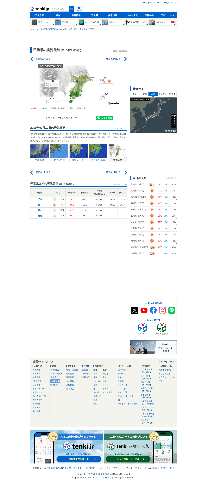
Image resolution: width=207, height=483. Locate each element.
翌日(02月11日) (113, 59)
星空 (95, 385)
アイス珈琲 (107, 392)
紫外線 (96, 392)
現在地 (79, 10)
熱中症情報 (149, 396)
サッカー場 (123, 385)
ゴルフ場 (122, 388)
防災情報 (76, 15)
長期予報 (36, 385)
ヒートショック (149, 408)
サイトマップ (163, 3)
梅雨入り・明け (149, 389)
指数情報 (112, 15)
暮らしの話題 (164, 373)
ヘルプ (174, 3)
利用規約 (90, 468)
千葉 (40, 199)
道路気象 (36, 407)
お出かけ (97, 381)
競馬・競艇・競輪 (125, 396)
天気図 (94, 15)
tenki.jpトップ (148, 3)
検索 (71, 9)
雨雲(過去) (55, 370)
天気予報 (39, 15)
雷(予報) (36, 404)
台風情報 (70, 385)
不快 (105, 377)
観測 (58, 15)
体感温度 (97, 396)
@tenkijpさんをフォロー (65, 117)
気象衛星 (86, 373)
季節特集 (149, 15)
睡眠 (95, 404)
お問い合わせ (167, 468)
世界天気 (36, 373)
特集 (161, 381)
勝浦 (40, 216)
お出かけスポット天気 (127, 404)
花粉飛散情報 (149, 370)
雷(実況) (54, 385)
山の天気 (122, 370)
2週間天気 (37, 381)
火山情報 (70, 381)
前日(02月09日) (43, 59)
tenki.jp (40, 9)
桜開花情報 (149, 377)
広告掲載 (152, 468)
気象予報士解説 (165, 370)
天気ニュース (167, 15)
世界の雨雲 (37, 400)
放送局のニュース (166, 377)
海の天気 (122, 373)
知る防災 (70, 388)
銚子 (40, 205)
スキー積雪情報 (149, 415)
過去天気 (56, 381)
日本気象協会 (50, 468)
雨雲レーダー (38, 388)
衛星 (134, 94)
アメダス (162, 94)
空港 (120, 377)
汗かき (106, 373)
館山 (40, 210)
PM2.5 (172, 94)
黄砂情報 (36, 411)
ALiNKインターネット (69, 468)
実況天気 (54, 377)
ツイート (47, 117)
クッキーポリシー (135, 468)
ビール (106, 388)
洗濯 (95, 373)
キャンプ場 (123, 392)
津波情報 (70, 377)
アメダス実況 (56, 373)
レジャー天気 (131, 15)
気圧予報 (36, 377)
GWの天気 (149, 383)
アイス (106, 385)
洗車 (95, 400)
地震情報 (70, 373)
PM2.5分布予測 (39, 396)
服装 (95, 377)
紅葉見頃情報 (149, 402)
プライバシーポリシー (110, 468)
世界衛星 (86, 377)
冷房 (105, 381)
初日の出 (149, 421)
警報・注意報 (72, 370)
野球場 (121, 381)
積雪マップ (37, 392)
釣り (120, 400)
